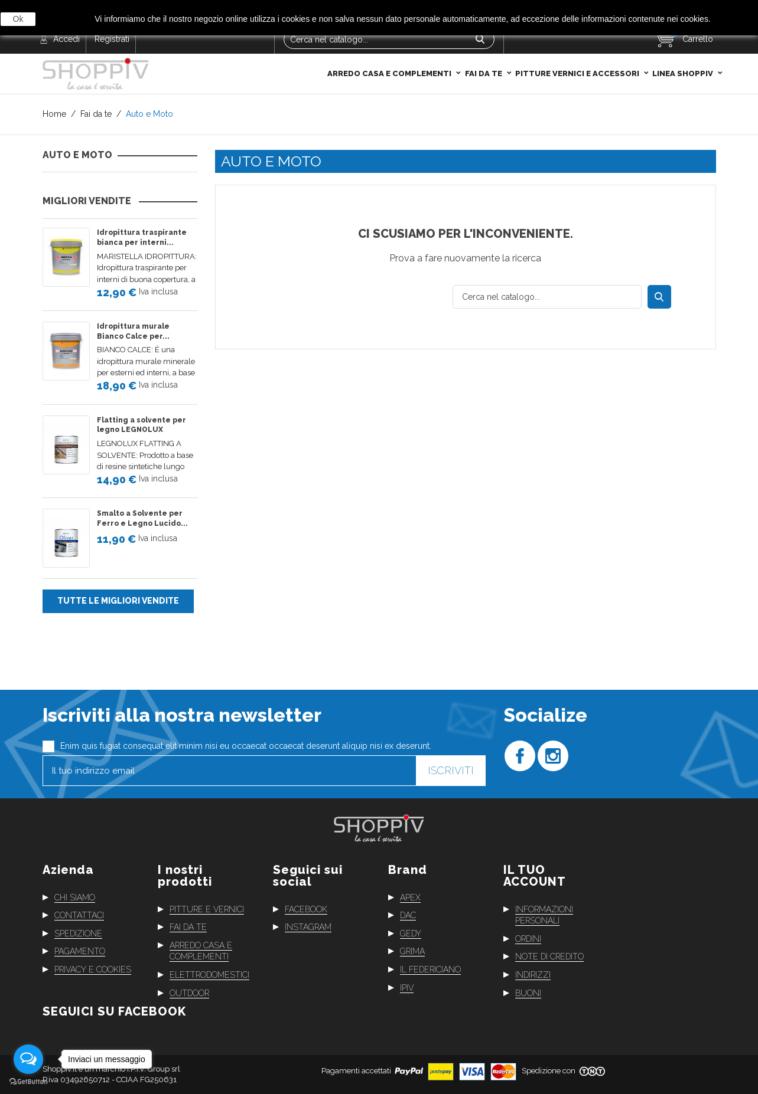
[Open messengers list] (28, 1059)
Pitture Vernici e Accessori (578, 48)
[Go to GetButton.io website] (28, 1082)
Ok (18, 19)
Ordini (528, 939)
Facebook (306, 908)
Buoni (528, 992)
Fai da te (484, 48)
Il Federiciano (430, 969)
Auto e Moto (77, 155)
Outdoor (189, 992)
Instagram (308, 927)
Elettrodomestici (209, 975)
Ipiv (407, 987)
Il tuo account (534, 875)
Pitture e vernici (207, 908)
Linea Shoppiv (683, 48)
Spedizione (78, 933)
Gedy (410, 933)
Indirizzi (533, 975)
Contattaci (79, 915)
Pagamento (79, 951)
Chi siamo (74, 897)
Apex (410, 897)
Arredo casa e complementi (390, 48)
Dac (408, 915)
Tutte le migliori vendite (118, 600)
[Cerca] (547, 297)
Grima (412, 951)
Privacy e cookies (92, 969)
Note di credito (549, 956)
